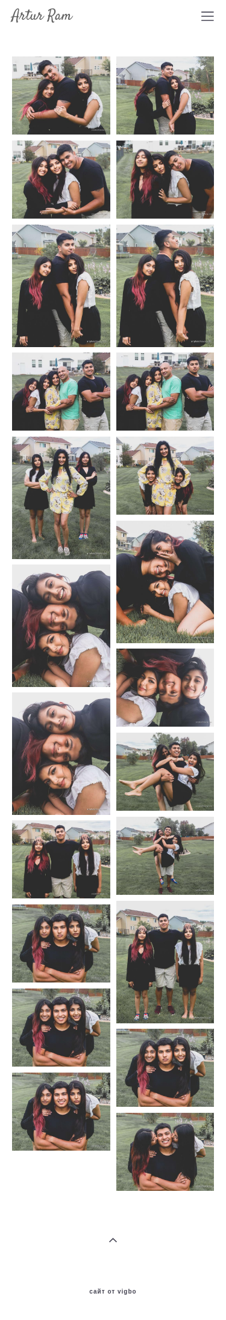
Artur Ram (42, 16)
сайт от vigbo (112, 1292)
